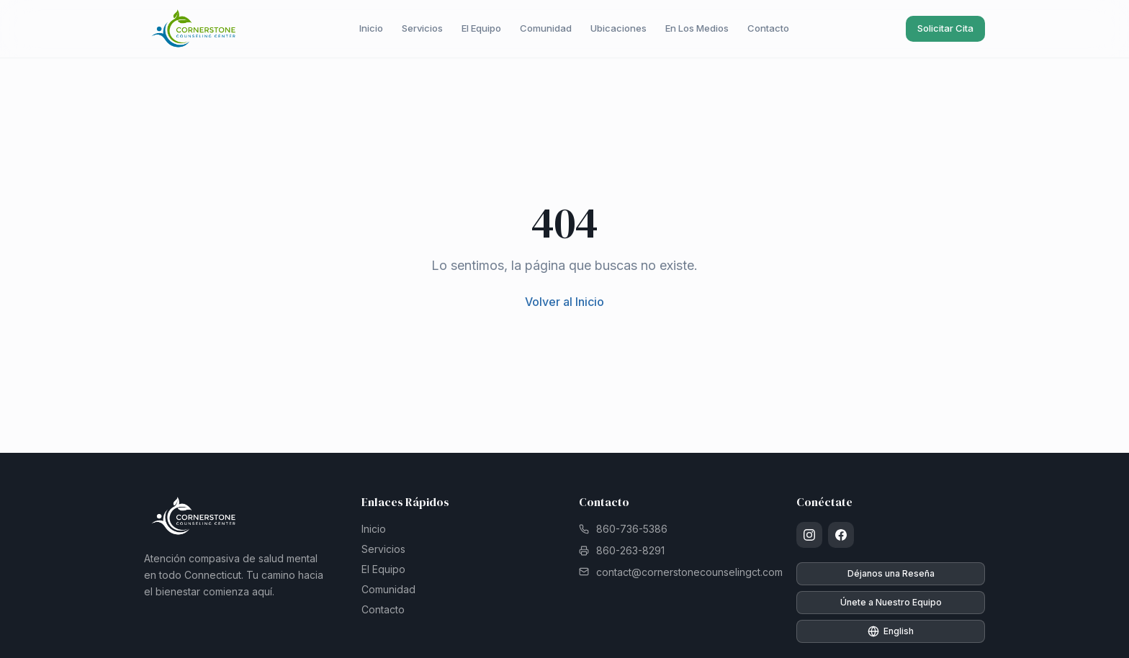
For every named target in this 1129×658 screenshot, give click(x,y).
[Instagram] (809, 535)
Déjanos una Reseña (891, 573)
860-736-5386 (623, 529)
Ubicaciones (618, 28)
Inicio (371, 28)
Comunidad (546, 28)
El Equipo (481, 28)
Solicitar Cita (945, 28)
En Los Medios (697, 28)
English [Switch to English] (891, 631)
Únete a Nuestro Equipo (891, 602)
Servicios (422, 28)
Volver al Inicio (564, 301)
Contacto (768, 28)
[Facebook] (841, 535)
